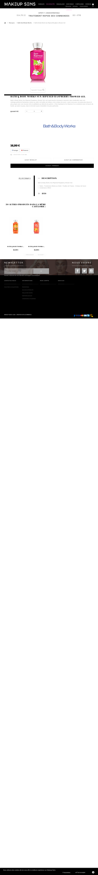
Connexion (75, 6)
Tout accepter (80, 872)
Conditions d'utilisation (29, 299)
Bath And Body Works (25, 23)
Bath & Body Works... (15, 246)
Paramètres (66, 872)
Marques (12, 23)
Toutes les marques (63, 287)
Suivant (41, 254)
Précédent (30, 254)
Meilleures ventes (27, 293)
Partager (15, 150)
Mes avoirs (43, 290)
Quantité (14, 111)
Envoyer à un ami (20, 154)
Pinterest (24, 150)
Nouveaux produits (27, 290)
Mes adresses (43, 293)
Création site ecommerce (24, 315)
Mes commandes (44, 287)
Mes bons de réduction (46, 301)
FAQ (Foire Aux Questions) (11, 287)
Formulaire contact (10, 290)
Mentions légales (27, 296)
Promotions (25, 287)
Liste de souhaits (84, 6)
